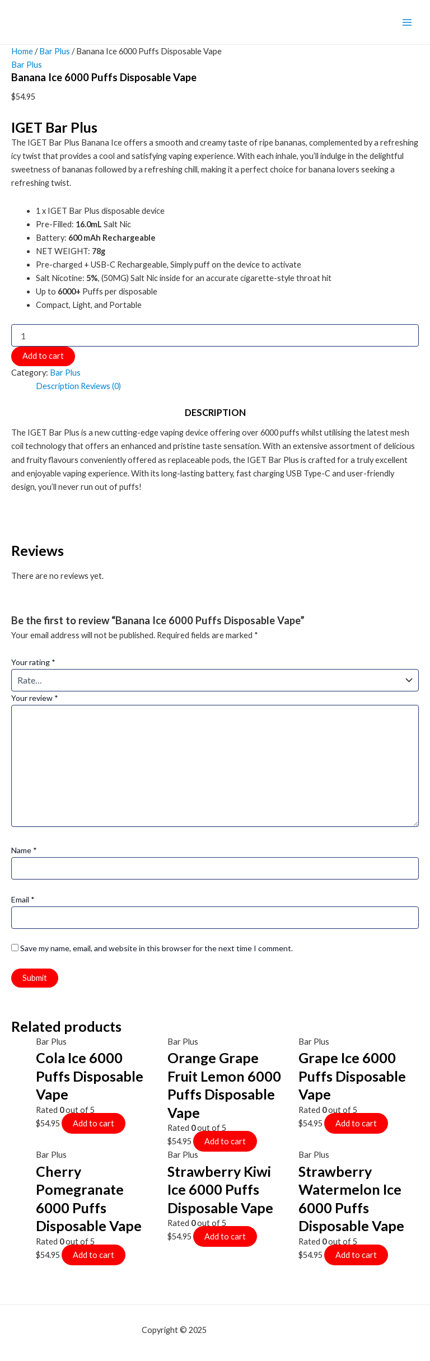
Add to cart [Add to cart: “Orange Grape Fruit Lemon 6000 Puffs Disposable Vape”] (225, 1141)
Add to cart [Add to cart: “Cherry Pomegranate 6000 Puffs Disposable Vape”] (93, 1255)
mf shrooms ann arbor (248, 1330)
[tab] (57, 386)
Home (22, 51)
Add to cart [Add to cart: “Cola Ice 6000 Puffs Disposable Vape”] (93, 1123)
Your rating (33, 662)
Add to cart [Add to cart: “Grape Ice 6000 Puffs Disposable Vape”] (356, 1123)
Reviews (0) (101, 386)
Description (57, 386)
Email (23, 899)
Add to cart (43, 356)
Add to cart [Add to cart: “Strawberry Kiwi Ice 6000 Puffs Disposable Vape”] (225, 1236)
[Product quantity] (215, 335)
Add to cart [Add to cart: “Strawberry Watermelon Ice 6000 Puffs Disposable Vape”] (356, 1255)
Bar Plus (54, 51)
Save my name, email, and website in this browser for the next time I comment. (156, 948)
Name (24, 850)
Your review (34, 698)
